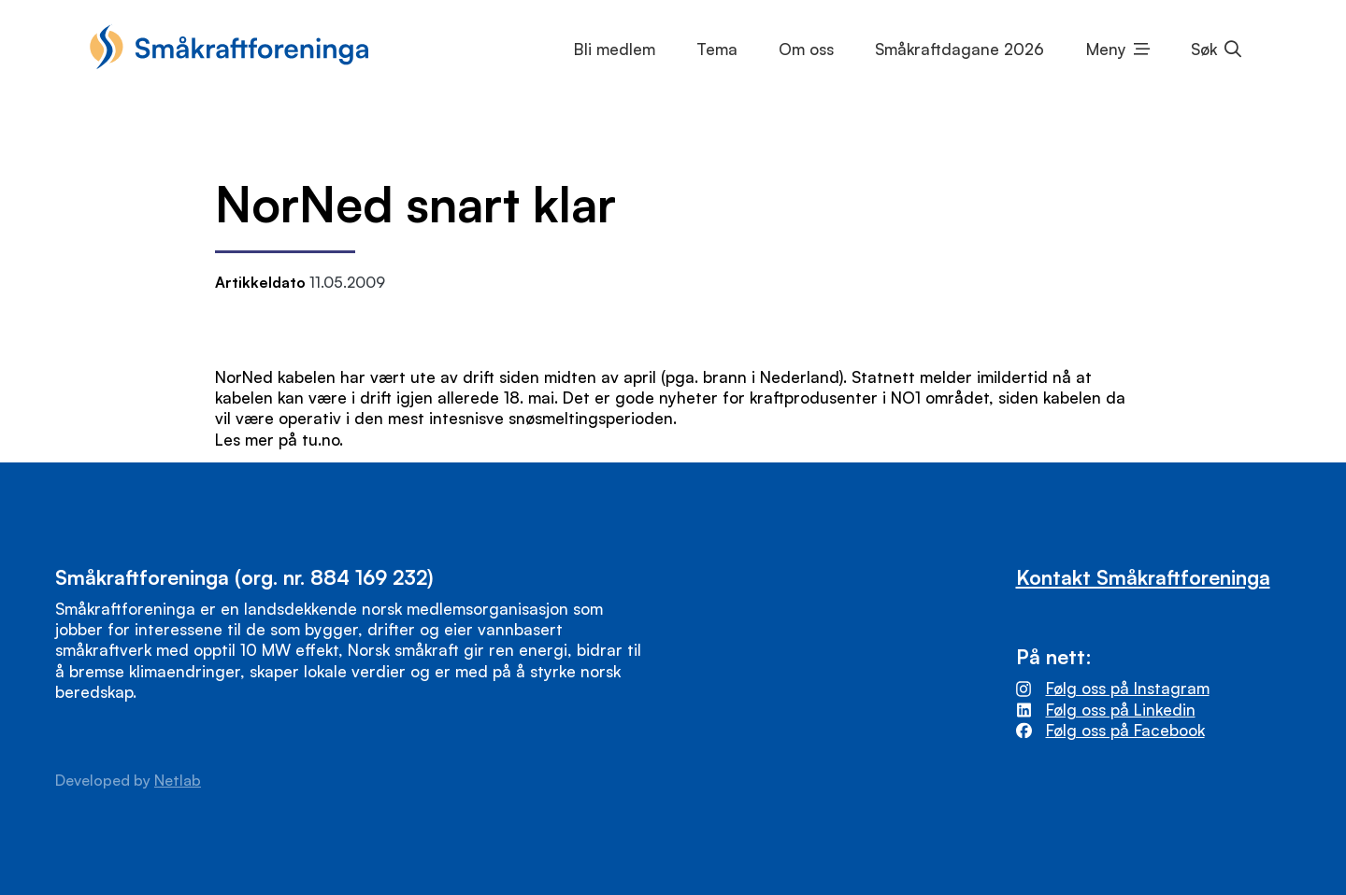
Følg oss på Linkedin (1121, 709)
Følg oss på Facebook (1125, 730)
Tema (716, 49)
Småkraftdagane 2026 (959, 49)
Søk (1204, 49)
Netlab (177, 780)
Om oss (806, 49)
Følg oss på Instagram (1128, 688)
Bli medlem (614, 49)
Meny (1106, 49)
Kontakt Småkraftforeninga (1143, 577)
